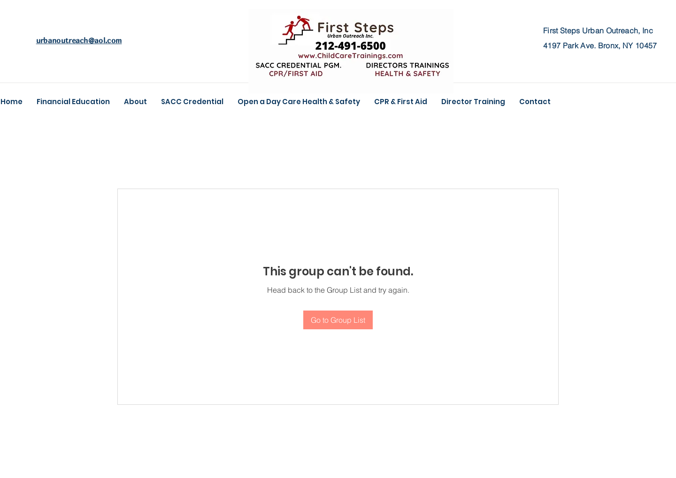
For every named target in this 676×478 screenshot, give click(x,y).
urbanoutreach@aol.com (79, 40)
